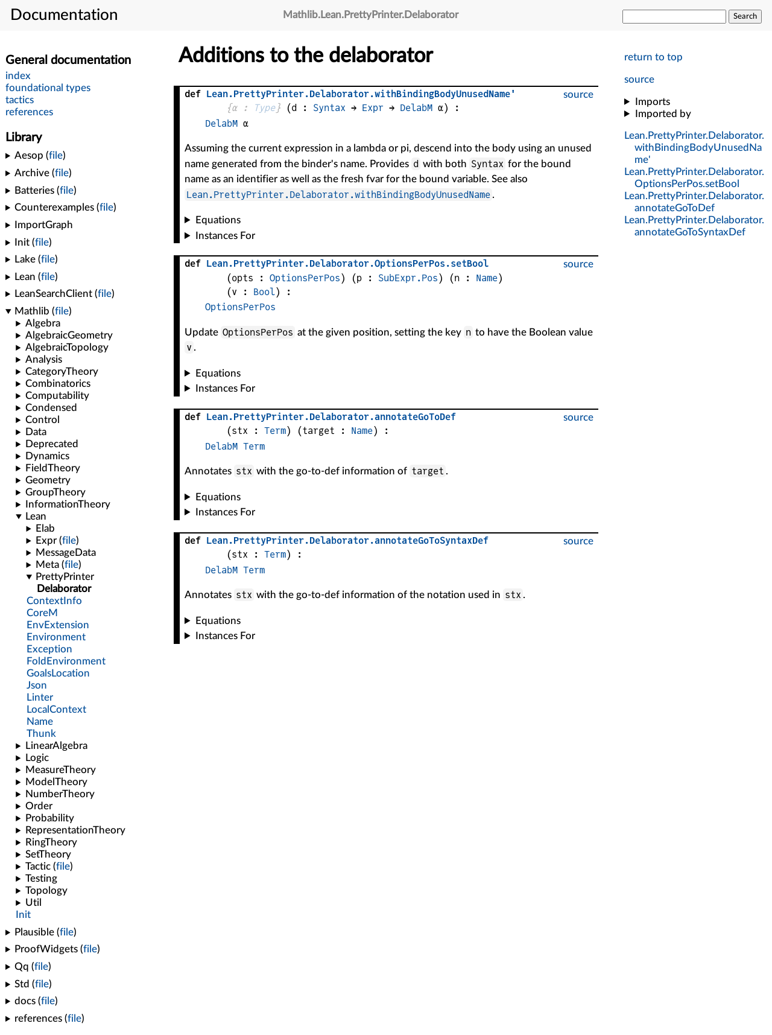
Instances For (225, 236)
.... (347, 263)
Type (264, 107)
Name (487, 278)
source (639, 79)
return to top (653, 57)
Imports (652, 102)
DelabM (416, 107)
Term (275, 430)
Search (745, 16)
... (694, 147)
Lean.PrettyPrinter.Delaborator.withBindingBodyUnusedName (338, 194)
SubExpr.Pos (408, 278)
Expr (373, 107)
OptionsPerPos (305, 278)
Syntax (329, 107)
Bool (264, 292)
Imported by (663, 114)
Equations (218, 220)
